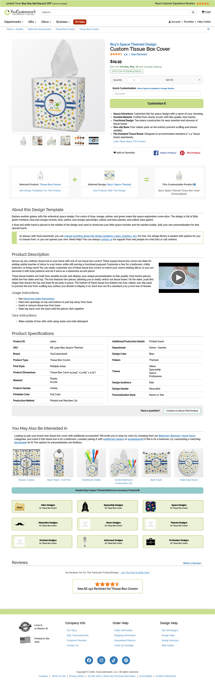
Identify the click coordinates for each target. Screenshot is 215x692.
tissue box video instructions (38, 298)
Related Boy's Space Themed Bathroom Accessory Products (107, 490)
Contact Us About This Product (182, 411)
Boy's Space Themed (119, 184)
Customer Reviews (77, 640)
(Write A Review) (192, 563)
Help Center (204, 21)
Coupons (43, 676)
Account (174, 21)
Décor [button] (46, 21)
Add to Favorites (124, 152)
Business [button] (63, 21)
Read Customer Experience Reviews (182, 3)
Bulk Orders (168, 645)
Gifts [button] (32, 21)
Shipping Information (125, 635)
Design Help (168, 635)
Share (165, 152)
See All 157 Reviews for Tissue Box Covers (107, 586)
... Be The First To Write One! (134, 572)
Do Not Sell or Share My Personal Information (112, 676)
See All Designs (170, 630)
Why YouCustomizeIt (78, 635)
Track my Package (124, 645)
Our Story (72, 630)
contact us (106, 239)
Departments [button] (13, 21)
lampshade (20, 442)
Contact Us (72, 645)
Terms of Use (59, 676)
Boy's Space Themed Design (133, 44)
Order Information (123, 630)
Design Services (170, 640)
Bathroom (164, 435)
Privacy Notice (76, 676)
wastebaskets (135, 439)
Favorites (189, 21)
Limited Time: (36, 3)
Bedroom (175, 435)
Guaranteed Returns (125, 640)
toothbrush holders (113, 439)
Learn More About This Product (129, 141)
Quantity (117, 80)
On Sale (80, 21)
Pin (190, 152)
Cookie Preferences (166, 676)
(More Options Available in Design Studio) (155, 88)
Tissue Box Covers (50, 184)
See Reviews (128, 54)
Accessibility (145, 676)
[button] (205, 12)
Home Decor (189, 435)
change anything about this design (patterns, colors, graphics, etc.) (100, 236)
